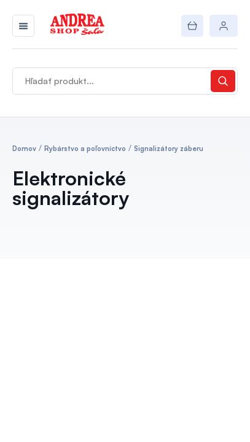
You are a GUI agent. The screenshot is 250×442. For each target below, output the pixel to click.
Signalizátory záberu (168, 148)
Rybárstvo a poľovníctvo (85, 148)
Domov (24, 148)
